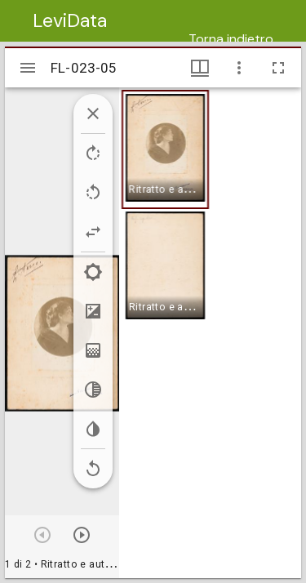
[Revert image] (93, 468)
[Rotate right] (93, 153)
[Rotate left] (93, 192)
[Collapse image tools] (93, 113)
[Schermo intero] (278, 67)
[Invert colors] (93, 428)
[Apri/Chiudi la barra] (27, 67)
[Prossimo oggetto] (81, 535)
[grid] (210, 332)
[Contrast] (93, 311)
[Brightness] (93, 272)
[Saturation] (93, 350)
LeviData (70, 20)
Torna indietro (230, 38)
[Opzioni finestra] (239, 67)
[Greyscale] (93, 389)
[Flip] (93, 232)
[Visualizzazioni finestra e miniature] (200, 67)
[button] (165, 149)
